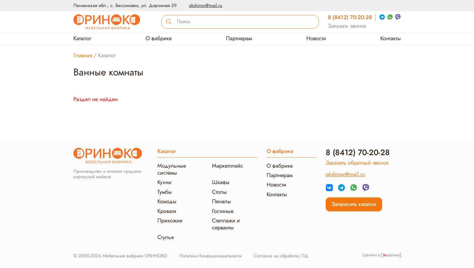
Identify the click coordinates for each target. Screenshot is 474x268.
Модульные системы (171, 169)
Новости (316, 38)
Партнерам (239, 38)
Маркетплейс (227, 166)
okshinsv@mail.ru (205, 6)
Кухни (164, 182)
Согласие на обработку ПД (281, 256)
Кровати (166, 211)
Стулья (165, 237)
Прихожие (169, 220)
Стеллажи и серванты (226, 224)
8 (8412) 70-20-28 (350, 17)
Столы (219, 192)
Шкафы (221, 182)
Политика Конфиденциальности (210, 256)
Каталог (82, 38)
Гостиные (223, 211)
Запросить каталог (353, 204)
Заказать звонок (347, 26)
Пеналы (221, 201)
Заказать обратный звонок (357, 163)
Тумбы (164, 192)
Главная (82, 55)
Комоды (166, 201)
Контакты (390, 38)
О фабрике (159, 38)
